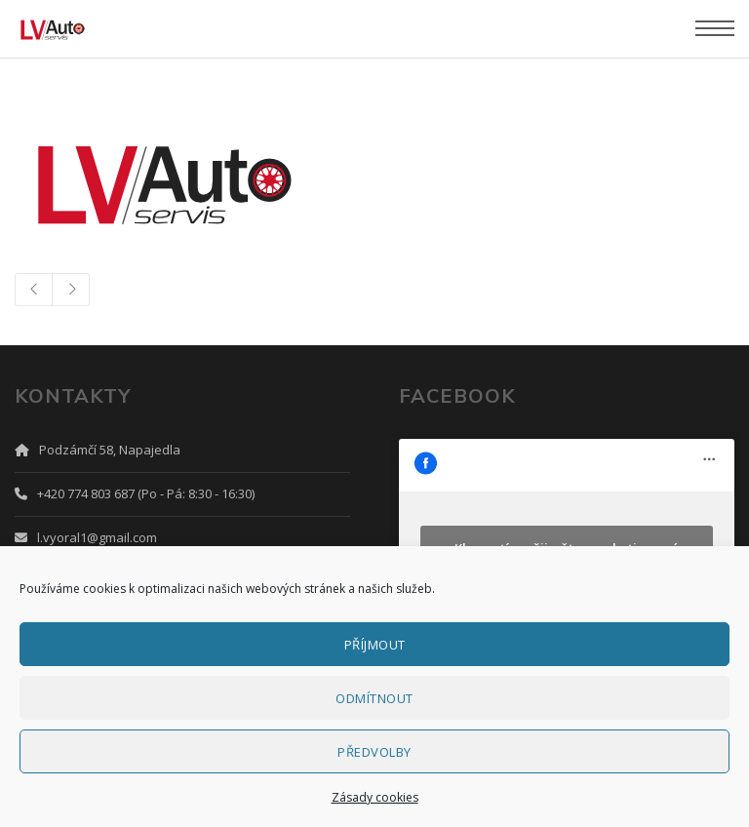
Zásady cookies (375, 797)
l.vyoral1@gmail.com (97, 537)
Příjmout (375, 644)
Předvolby (374, 752)
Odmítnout (374, 698)
